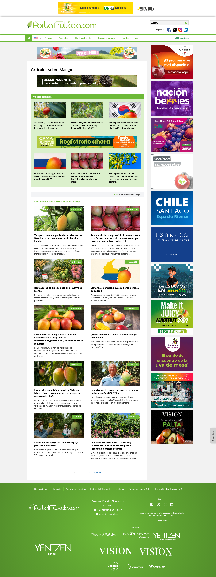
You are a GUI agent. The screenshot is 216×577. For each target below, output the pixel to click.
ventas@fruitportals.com (109, 514)
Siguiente (97, 472)
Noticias (48, 38)
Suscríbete (182, 38)
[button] (37, 38)
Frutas (135, 38)
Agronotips (63, 38)
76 (89, 472)
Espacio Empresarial (106, 38)
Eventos (125, 38)
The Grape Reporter (83, 38)
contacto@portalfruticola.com (109, 510)
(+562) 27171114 (109, 506)
